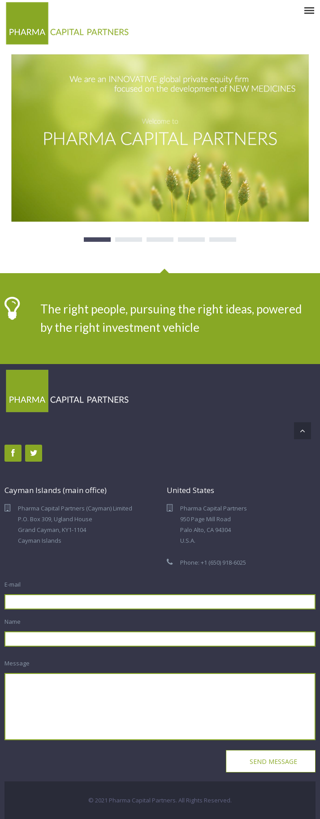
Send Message (272, 761)
